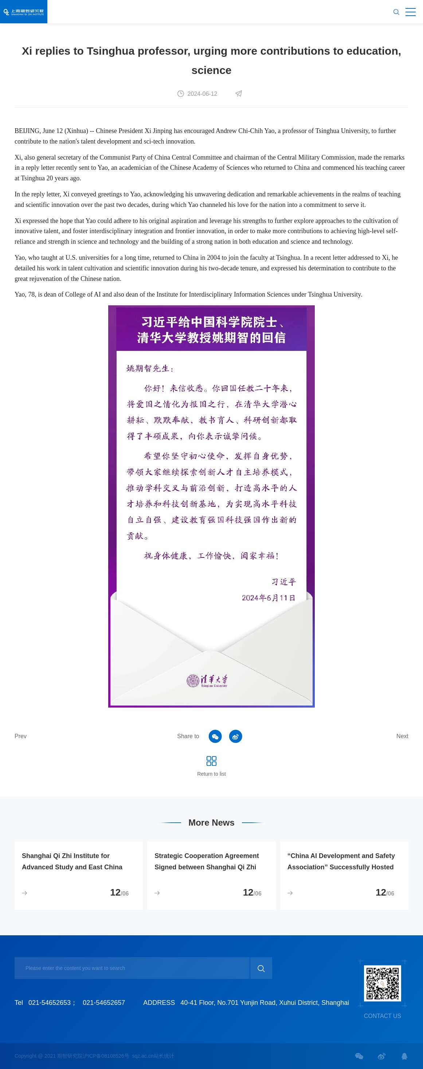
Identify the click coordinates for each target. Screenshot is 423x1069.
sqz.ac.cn (142, 1056)
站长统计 (164, 1056)
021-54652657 (104, 1002)
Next (402, 736)
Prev (21, 736)
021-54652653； (52, 1002)
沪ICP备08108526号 (106, 1056)
